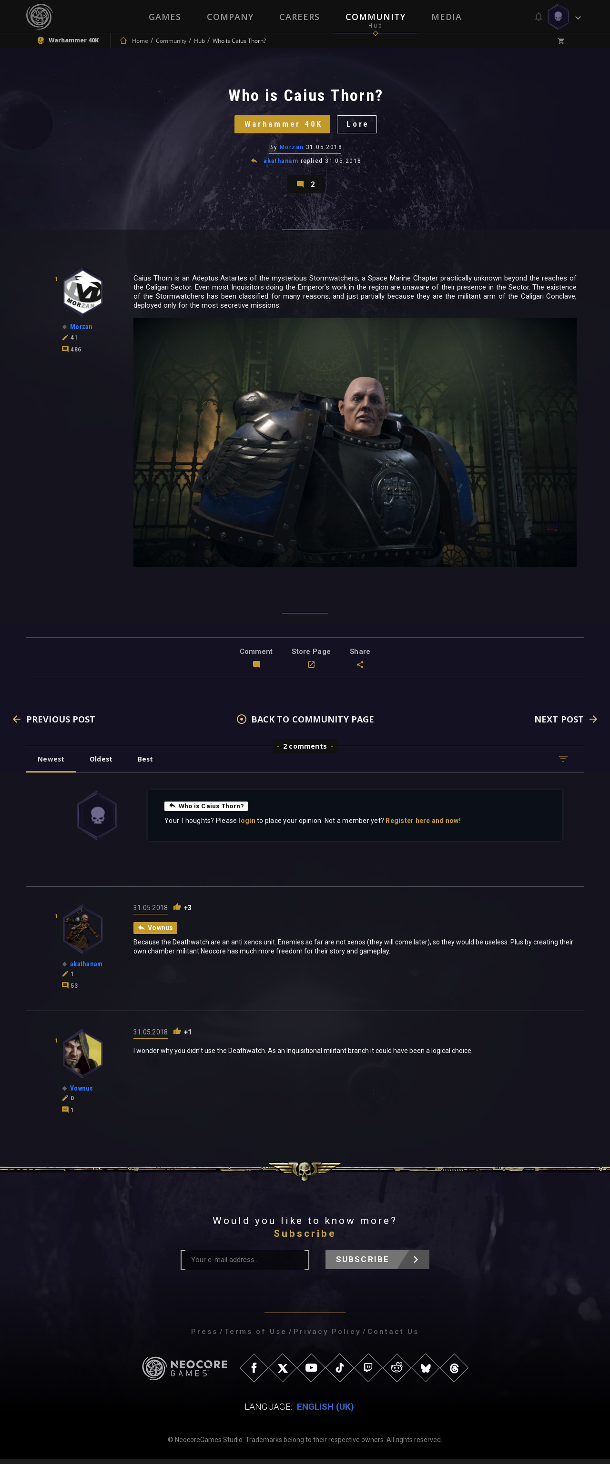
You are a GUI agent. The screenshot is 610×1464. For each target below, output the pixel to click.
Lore (360, 126)
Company (230, 16)
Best (149, 764)
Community (376, 16)
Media (446, 16)
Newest (51, 764)
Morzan (292, 150)
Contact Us (393, 1337)
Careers (299, 16)
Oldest (102, 764)
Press (204, 1337)
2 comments (305, 751)
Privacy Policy (327, 1337)
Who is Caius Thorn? (207, 811)
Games (165, 16)
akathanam (281, 163)
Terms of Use (255, 1337)
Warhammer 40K (283, 126)
